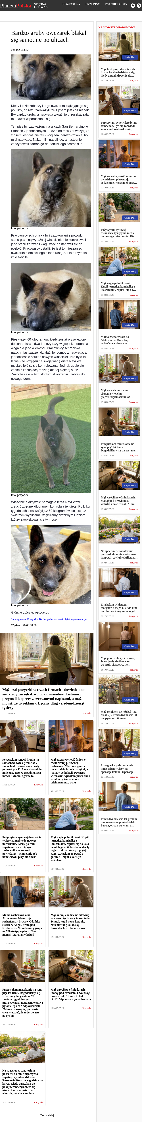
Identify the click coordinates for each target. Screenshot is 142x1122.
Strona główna (41, 6)
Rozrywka (71, 4)
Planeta (15, 5)
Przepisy (92, 4)
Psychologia (116, 4)
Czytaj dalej (47, 1115)
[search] (139, 5)
